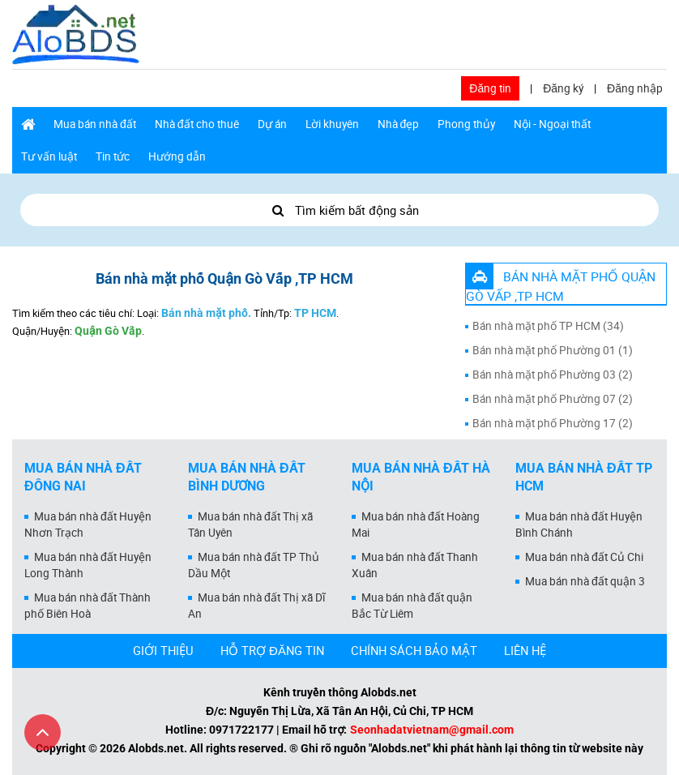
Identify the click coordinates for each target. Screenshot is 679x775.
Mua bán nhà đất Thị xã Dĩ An (257, 605)
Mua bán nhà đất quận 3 (585, 581)
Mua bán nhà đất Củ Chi (584, 557)
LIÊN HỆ (525, 650)
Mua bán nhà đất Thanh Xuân (415, 565)
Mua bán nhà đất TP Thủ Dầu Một (253, 565)
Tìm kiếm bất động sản (339, 210)
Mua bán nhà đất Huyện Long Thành (88, 565)
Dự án (272, 124)
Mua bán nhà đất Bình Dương (246, 477)
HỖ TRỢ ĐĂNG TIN (272, 650)
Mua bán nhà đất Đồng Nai (83, 477)
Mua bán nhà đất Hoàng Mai (416, 524)
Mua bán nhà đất (94, 124)
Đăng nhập (635, 88)
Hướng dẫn (177, 156)
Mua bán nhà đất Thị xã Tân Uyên (250, 524)
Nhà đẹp (399, 124)
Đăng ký (563, 88)
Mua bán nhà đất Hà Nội (421, 477)
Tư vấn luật (49, 156)
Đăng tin (490, 88)
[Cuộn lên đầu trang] (42, 732)
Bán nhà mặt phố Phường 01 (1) (552, 350)
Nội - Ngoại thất (552, 124)
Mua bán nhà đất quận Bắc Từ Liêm (412, 605)
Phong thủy (466, 124)
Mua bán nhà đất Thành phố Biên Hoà (87, 605)
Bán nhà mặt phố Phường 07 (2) (552, 399)
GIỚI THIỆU (163, 650)
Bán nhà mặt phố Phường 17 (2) (552, 423)
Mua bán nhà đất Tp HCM (583, 477)
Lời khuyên (332, 124)
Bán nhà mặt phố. (206, 312)
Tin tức (113, 156)
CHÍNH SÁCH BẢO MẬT (414, 650)
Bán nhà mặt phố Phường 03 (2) (552, 374)
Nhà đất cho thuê (197, 124)
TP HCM (315, 312)
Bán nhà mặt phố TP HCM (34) (548, 326)
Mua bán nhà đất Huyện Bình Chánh (579, 524)
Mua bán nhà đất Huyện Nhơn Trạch (88, 524)
